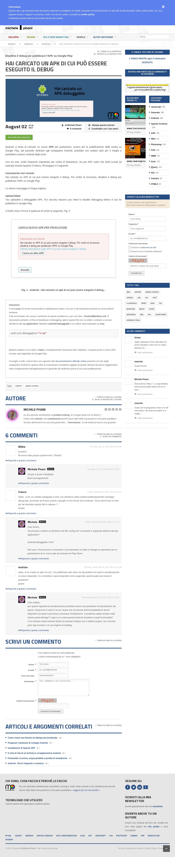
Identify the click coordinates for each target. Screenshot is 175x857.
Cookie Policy (150, 848)
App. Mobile (134, 132)
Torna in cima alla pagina (108, 397)
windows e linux (133, 320)
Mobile (82, 37)
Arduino (155, 178)
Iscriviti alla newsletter (108, 54)
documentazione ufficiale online (70, 361)
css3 (154, 298)
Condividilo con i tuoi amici (103, 129)
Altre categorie (104, 37)
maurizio (138, 361)
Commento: (29, 681)
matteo (23, 567)
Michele (32, 522)
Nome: (31, 664)
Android (28, 44)
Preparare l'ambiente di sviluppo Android (28, 743)
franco (22, 492)
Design (32, 37)
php (141, 314)
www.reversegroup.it (135, 161)
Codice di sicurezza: (25, 701)
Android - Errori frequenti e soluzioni (26, 763)
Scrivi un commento (111, 437)
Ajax (82, 836)
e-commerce (132, 303)
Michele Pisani (35, 409)
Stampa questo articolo (101, 125)
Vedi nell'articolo (143, 352)
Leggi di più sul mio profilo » (86, 790)
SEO (153, 139)
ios (160, 303)
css (146, 298)
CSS (153, 150)
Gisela (137, 337)
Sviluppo (14, 37)
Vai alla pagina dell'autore (107, 399)
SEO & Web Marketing (66, 836)
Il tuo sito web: (28, 676)
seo (149, 314)
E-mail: (31, 670)
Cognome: (134, 224)
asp (139, 298)
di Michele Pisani (72, 125)
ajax (128, 292)
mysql (151, 309)
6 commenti (74, 129)
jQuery (154, 167)
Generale (155, 112)
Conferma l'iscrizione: (138, 244)
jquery (141, 309)
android (18, 386)
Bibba (21, 447)
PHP (142, 836)
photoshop (131, 314)
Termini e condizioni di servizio (131, 848)
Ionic (153, 161)
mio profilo (153, 826)
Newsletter (154, 836)
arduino (130, 298)
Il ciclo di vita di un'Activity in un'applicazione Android (34, 753)
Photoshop (156, 144)
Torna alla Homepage (110, 51)
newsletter (158, 806)
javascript (131, 309)
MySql (8, 836)
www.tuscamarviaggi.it (135, 128)
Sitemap (9, 840)
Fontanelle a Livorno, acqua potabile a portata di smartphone (37, 758)
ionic (152, 303)
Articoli (46, 44)
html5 (143, 303)
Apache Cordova (159, 124)
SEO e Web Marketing (57, 37)
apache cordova (31, 386)
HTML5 (154, 184)
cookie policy (87, 14)
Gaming (133, 836)
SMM (153, 156)
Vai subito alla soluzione (19, 137)
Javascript (156, 107)
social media (161, 314)
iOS (153, 173)
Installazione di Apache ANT (21, 748)
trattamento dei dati (148, 247)
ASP (153, 133)
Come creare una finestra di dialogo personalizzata (32, 738)
